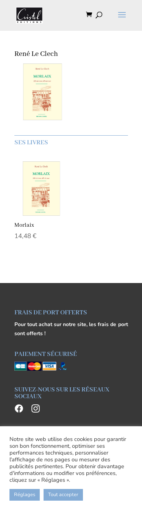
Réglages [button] (24, 494)
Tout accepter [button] (63, 494)
